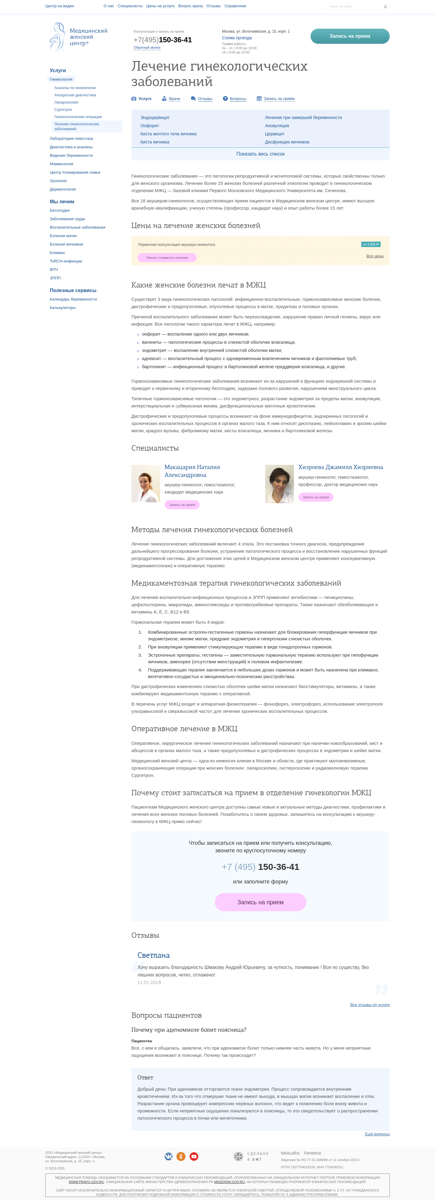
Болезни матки (63, 235)
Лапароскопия (66, 102)
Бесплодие (60, 210)
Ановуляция (277, 125)
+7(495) (163, 40)
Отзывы (214, 6)
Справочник (235, 6)
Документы (312, 1152)
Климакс (57, 252)
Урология (58, 181)
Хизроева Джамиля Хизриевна (340, 467)
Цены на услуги (160, 6)
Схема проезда (237, 37)
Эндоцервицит (155, 117)
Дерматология (63, 189)
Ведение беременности (71, 155)
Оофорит (149, 125)
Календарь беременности (73, 299)
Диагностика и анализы (71, 147)
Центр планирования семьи (75, 172)
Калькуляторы (63, 307)
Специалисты (130, 6)
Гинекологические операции (78, 117)
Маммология (61, 164)
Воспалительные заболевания (77, 227)
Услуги (58, 70)
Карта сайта (290, 1152)
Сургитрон (63, 110)
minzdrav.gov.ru (229, 1182)
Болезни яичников (66, 244)
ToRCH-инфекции (66, 261)
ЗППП (55, 278)
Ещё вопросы (377, 1134)
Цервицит (275, 133)
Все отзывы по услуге (370, 1004)
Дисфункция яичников (287, 142)
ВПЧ (54, 269)
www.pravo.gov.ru (86, 1182)
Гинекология (61, 79)
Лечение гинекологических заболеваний (76, 126)
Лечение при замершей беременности (303, 117)
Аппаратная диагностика (75, 95)
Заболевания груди (67, 219)
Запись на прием (260, 902)
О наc (109, 6)
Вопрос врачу (190, 6)
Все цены (375, 256)
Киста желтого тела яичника (168, 133)
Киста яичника (154, 142)
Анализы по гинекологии (75, 88)
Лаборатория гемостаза (71, 138)
